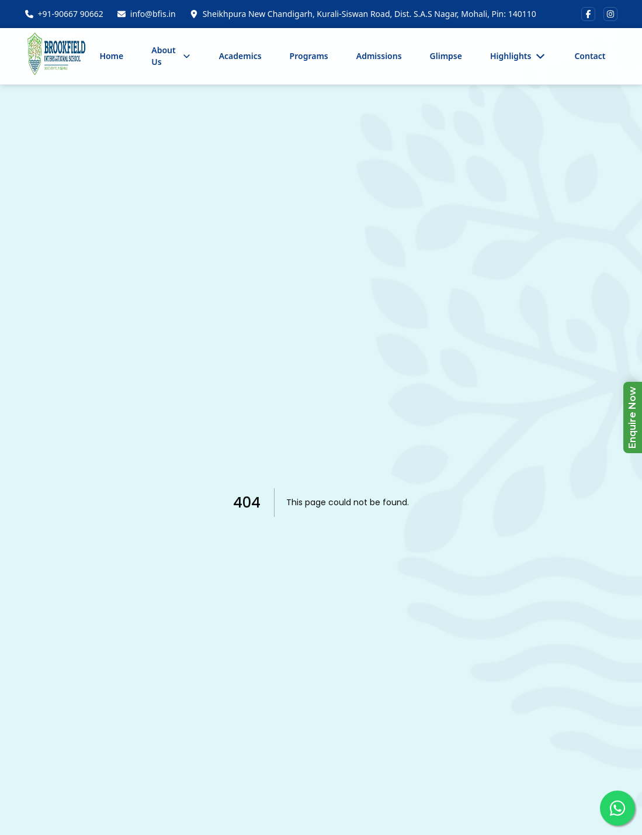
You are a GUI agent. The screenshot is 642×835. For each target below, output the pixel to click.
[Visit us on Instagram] (610, 14)
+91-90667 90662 (70, 13)
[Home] (56, 56)
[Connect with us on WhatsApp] (617, 808)
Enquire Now (632, 417)
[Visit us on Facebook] (588, 14)
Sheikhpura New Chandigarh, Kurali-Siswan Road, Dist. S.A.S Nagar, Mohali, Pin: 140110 (369, 13)
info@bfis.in (153, 13)
